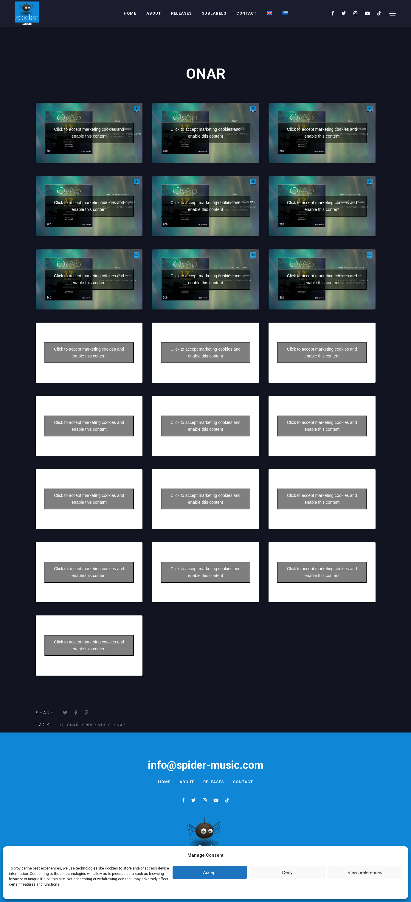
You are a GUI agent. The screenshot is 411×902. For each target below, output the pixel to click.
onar (73, 725)
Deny (287, 872)
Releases (181, 13)
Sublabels (214, 13)
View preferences (365, 872)
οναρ (119, 725)
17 (61, 725)
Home (130, 13)
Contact (246, 13)
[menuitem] (269, 13)
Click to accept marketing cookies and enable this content (89, 133)
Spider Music (96, 725)
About (153, 13)
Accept (210, 872)
